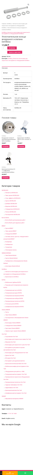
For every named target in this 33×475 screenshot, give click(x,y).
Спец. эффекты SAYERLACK (12, 198)
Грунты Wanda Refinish (11, 258)
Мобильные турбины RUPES (13, 282)
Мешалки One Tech (10, 342)
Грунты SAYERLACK (10, 201)
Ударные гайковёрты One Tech (13, 384)
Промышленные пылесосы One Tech (15, 382)
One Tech (4, 334)
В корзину (12, 48)
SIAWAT (4, 396)
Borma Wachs (5, 217)
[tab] (16, 68)
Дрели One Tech (9, 355)
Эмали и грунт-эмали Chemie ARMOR (15, 331)
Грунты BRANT (9, 228)
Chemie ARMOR (6, 309)
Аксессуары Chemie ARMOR (12, 322)
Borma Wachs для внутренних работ (15, 220)
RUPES (3, 280)
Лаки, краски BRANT (10, 231)
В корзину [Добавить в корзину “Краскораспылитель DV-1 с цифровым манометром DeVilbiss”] (6, 177)
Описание (5, 68)
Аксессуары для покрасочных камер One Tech (18, 339)
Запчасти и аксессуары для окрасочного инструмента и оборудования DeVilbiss (14, 25)
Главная (4, 23)
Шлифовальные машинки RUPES (14, 306)
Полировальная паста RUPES (13, 290)
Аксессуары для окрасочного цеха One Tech (17, 344)
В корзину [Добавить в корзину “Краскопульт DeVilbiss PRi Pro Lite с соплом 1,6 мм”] (21, 146)
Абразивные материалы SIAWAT (14, 398)
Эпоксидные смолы (11, 250)
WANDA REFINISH (6, 253)
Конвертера (8, 241)
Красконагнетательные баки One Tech (15, 363)
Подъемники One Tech (11, 336)
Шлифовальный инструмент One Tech (15, 393)
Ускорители (8, 247)
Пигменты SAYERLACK (11, 192)
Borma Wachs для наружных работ (15, 222)
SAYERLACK (5, 190)
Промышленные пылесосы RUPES (14, 301)
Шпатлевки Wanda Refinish (12, 266)
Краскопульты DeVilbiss (12, 276)
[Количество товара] (4, 48)
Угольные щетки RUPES (12, 304)
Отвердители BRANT (11, 233)
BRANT (3, 226)
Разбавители (9, 244)
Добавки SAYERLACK (11, 203)
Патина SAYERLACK (10, 212)
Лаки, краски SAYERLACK (12, 195)
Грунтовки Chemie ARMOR (12, 328)
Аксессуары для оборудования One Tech (16, 352)
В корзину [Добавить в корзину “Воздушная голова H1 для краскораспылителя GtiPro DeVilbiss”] (6, 146)
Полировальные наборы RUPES (14, 298)
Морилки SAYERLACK (11, 206)
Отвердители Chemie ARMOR (13, 325)
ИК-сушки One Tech (10, 358)
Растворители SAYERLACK (12, 214)
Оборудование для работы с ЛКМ (14, 371)
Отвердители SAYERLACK (12, 209)
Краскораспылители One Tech (13, 390)
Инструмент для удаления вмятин (15, 360)
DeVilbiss (9, 23)
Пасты (7, 312)
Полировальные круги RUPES (13, 293)
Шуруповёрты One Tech (11, 387)
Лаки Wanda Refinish (10, 255)
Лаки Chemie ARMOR (11, 315)
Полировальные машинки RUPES (14, 295)
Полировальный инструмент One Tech (16, 374)
